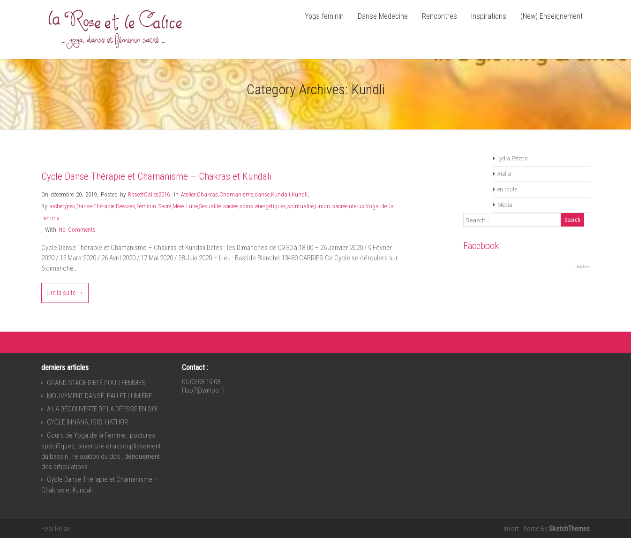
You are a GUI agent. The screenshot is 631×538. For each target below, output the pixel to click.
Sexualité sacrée (218, 206)
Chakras (207, 194)
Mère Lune (185, 206)
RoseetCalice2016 (149, 194)
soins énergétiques (263, 206)
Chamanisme (236, 194)
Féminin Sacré (153, 206)
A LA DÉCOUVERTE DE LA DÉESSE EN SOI (102, 409)
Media (504, 204)
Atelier (188, 194)
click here (583, 267)
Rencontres (439, 16)
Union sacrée (331, 206)
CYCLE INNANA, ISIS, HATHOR (87, 422)
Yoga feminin (324, 16)
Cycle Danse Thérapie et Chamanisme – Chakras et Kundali (156, 176)
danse (262, 194)
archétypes (62, 206)
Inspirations (488, 16)
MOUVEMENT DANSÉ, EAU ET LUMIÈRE (99, 396)
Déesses (125, 206)
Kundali (280, 194)
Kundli (300, 194)
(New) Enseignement (551, 16)
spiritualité (300, 206)
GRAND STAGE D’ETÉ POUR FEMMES (96, 383)
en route (507, 189)
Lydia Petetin (512, 158)
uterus (356, 206)
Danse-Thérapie (95, 206)
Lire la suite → (64, 292)
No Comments (77, 229)
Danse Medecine (383, 16)
